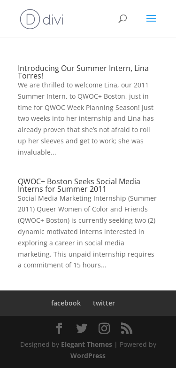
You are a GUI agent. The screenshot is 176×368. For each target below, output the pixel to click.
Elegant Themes (86, 344)
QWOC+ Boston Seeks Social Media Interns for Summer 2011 (79, 185)
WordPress (88, 355)
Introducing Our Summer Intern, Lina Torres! (83, 72)
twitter (104, 302)
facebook (66, 302)
